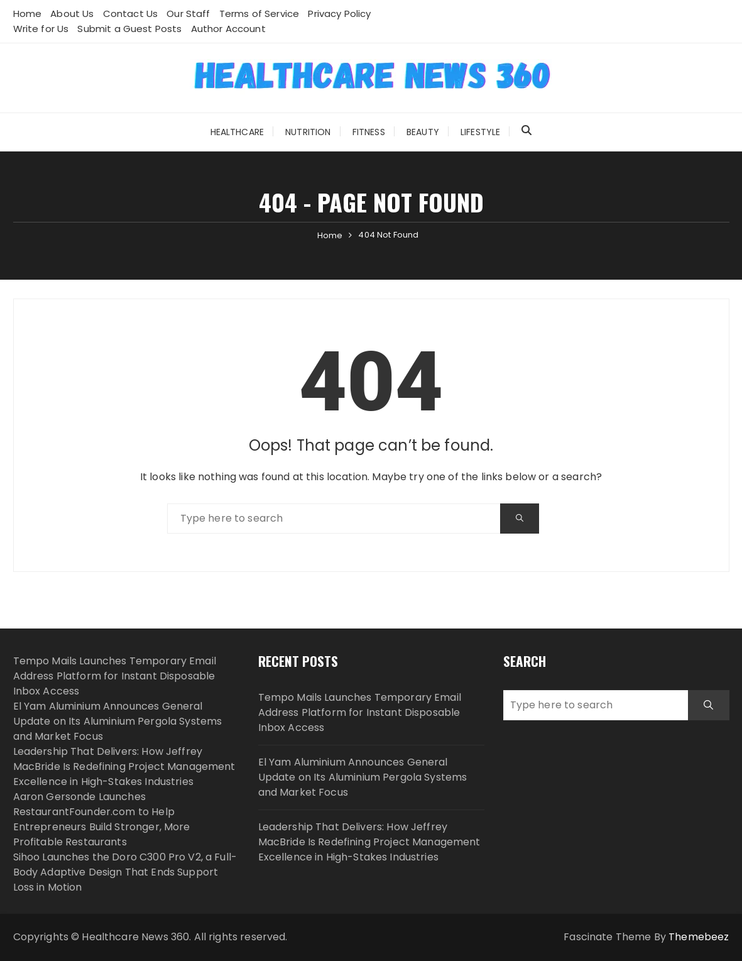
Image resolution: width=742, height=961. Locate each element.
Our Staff (188, 13)
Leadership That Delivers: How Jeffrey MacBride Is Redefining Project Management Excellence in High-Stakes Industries (124, 766)
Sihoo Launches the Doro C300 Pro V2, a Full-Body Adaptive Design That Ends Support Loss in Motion (125, 872)
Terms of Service (259, 13)
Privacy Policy (339, 13)
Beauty (422, 132)
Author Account (228, 28)
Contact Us (130, 13)
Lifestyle (480, 132)
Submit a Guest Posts (129, 28)
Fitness (368, 132)
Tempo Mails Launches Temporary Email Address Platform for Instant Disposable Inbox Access (114, 676)
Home (27, 13)
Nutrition (307, 132)
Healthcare (237, 132)
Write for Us (41, 28)
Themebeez (698, 937)
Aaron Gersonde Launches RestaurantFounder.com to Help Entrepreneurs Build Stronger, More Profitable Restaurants (101, 819)
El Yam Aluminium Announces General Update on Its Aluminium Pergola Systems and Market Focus (117, 721)
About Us (72, 13)
